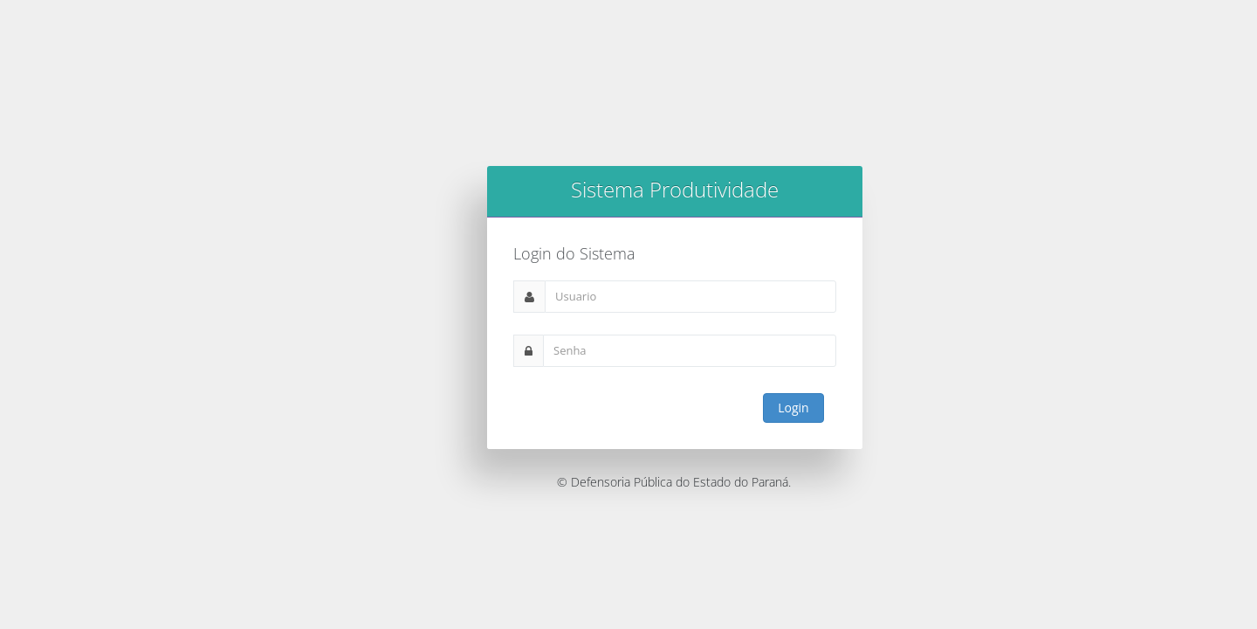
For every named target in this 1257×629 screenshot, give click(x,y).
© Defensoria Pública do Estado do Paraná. (674, 481)
